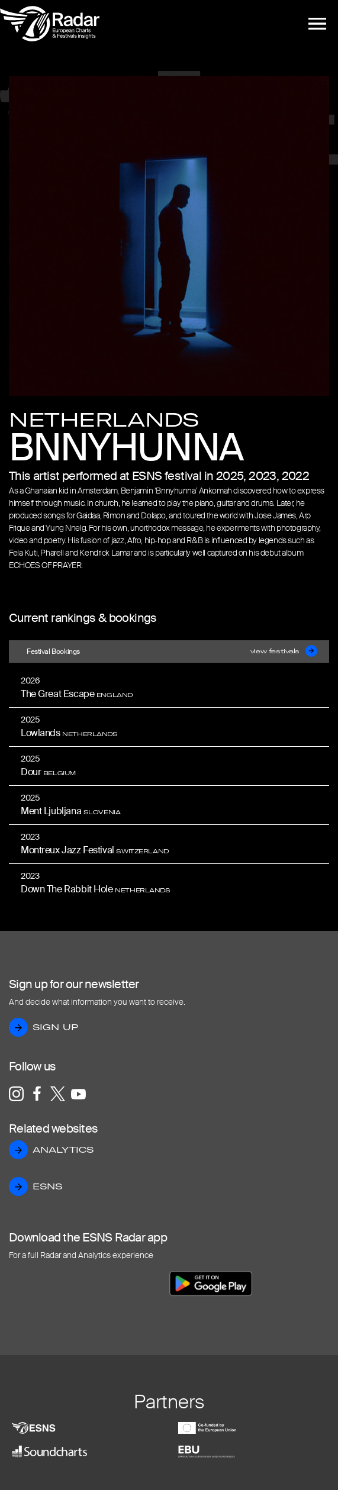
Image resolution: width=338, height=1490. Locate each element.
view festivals (283, 651)
